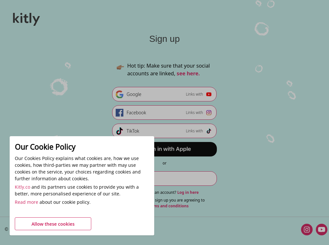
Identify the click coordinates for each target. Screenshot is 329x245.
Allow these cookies (53, 224)
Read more (26, 202)
